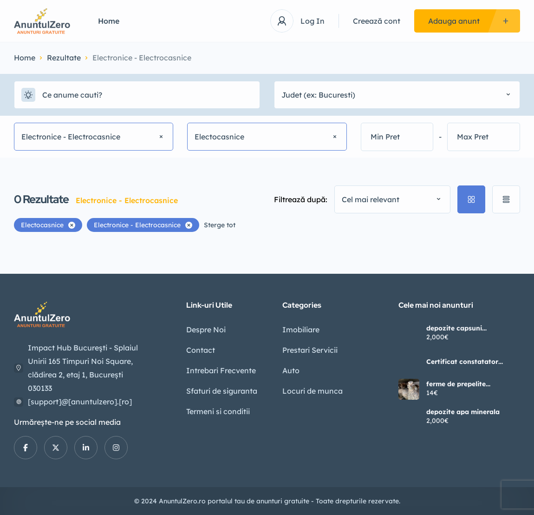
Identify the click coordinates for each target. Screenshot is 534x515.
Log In (312, 21)
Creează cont (376, 21)
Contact (200, 350)
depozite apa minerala (463, 412)
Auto (291, 370)
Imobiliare (300, 329)
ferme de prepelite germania (456, 384)
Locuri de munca (312, 391)
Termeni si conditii (218, 411)
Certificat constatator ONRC (462, 361)
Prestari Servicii (310, 350)
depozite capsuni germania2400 (454, 328)
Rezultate (64, 57)
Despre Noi (206, 329)
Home (108, 21)
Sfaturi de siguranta (221, 391)
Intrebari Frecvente (221, 370)
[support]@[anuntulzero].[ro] (80, 401)
